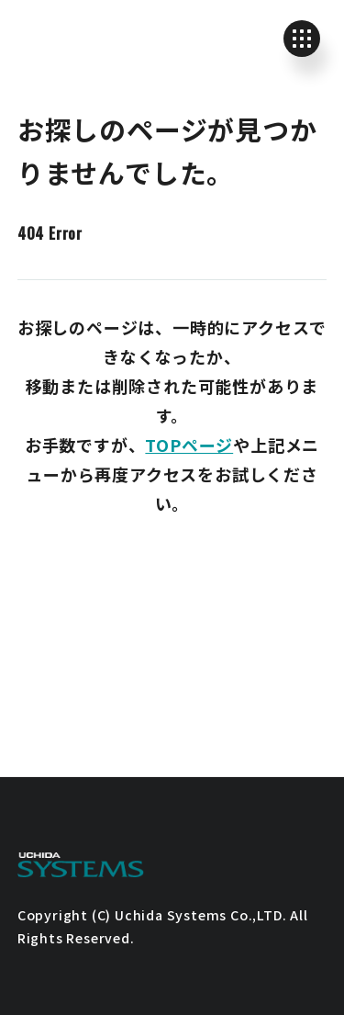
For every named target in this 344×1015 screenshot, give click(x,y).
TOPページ (189, 445)
